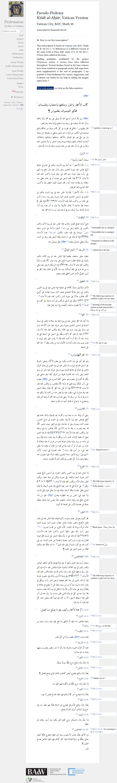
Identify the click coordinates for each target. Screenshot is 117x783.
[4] (73, 192)
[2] (71, 159)
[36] (79, 699)
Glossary (19, 91)
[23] (78, 511)
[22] (83, 486)
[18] (75, 408)
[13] (39, 296)
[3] (73, 165)
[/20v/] (45, 379)
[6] (61, 228)
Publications (17, 53)
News (20, 46)
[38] (73, 729)
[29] (83, 625)
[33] (77, 668)
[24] (38, 527)
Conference (18, 57)
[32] (78, 657)
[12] (77, 281)
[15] (80, 314)
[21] (54, 481)
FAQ (13, 102)
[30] (76, 631)
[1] (77, 128)
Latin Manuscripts (15, 74)
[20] (78, 466)
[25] (57, 544)
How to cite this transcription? (54, 40)
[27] (81, 575)
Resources (18, 97)
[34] (78, 678)
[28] (77, 616)
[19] (63, 450)
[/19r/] (86, 96)
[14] (83, 305)
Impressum (8, 105)
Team (20, 42)
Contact (20, 102)
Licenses (7, 102)
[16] (45, 342)
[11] (62, 250)
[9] (68, 241)
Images (20, 83)
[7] (84, 232)
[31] (76, 642)
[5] (77, 217)
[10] (77, 249)
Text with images (45, 88)
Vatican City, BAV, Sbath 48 (55, 24)
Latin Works (17, 71)
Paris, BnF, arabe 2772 (64, 52)
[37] (77, 714)
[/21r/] (50, 495)
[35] (78, 689)
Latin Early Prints (15, 78)
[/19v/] (85, 118)
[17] (69, 355)
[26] (72, 556)
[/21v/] (77, 637)
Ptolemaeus (12, 24)
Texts (20, 87)
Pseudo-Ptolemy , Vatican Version (62, 15)
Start (21, 35)
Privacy (16, 105)
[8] (49, 232)
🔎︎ (21, 31)
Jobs (21, 50)
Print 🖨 (20, 109)
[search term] (10, 31)
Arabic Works (17, 62)
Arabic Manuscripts (14, 66)
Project (20, 39)
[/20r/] (63, 241)
